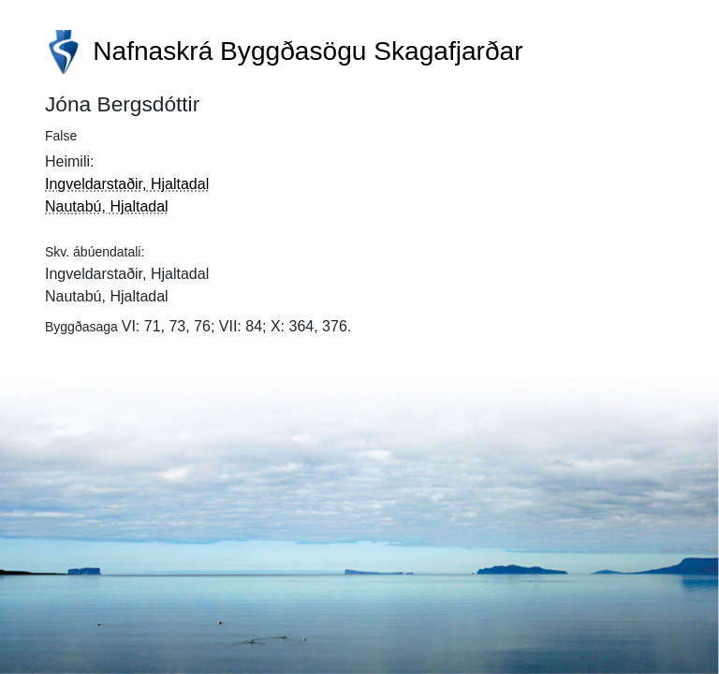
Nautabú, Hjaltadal (107, 206)
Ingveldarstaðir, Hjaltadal (127, 184)
